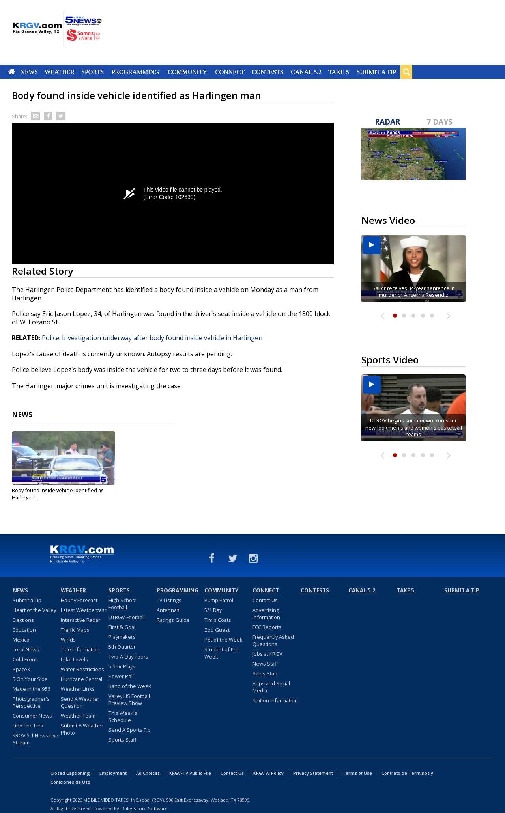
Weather (60, 72)
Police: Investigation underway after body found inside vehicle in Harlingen (152, 337)
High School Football (122, 604)
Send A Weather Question (80, 702)
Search (406, 72)
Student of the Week (221, 653)
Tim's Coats (217, 619)
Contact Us (265, 600)
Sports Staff (122, 739)
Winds (68, 639)
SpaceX (21, 669)
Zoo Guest (217, 629)
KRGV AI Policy (268, 773)
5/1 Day (213, 610)
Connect (230, 72)
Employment (113, 773)
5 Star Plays (121, 666)
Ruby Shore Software (145, 808)
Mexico (21, 639)
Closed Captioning (70, 773)
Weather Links (78, 688)
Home (11, 72)
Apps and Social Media (271, 687)
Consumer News (32, 715)
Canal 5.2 (306, 72)
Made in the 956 (31, 688)
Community (187, 72)
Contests (267, 72)
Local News (26, 649)
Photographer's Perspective (31, 702)
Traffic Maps (75, 629)
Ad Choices (148, 773)
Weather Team (78, 715)
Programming (135, 72)
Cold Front (25, 659)
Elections (23, 619)
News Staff (265, 663)
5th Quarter (122, 646)
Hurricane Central (81, 679)
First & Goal (121, 627)
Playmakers (122, 636)
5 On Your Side (30, 679)
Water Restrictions (82, 669)
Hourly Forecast (79, 600)
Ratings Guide (173, 619)
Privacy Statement (313, 773)
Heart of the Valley (34, 610)
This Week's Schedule (122, 716)
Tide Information (80, 649)
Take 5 (338, 72)
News (29, 72)
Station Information (275, 700)
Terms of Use (357, 773)
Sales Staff (265, 673)
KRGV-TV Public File (190, 773)
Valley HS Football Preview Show (129, 699)
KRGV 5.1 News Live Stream (35, 739)
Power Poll (121, 676)
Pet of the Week (223, 639)
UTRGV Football (126, 617)
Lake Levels (74, 659)
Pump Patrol (218, 600)
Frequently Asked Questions (273, 640)
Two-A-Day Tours (128, 656)
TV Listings (169, 600)
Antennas (168, 610)
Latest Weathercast (83, 610)
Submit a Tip (376, 72)
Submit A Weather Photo (82, 729)
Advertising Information (266, 613)
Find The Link (28, 725)
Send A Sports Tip (129, 729)
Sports (92, 72)
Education (24, 629)
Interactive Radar (80, 619)
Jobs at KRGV (267, 653)
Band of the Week (129, 686)
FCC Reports (266, 627)
